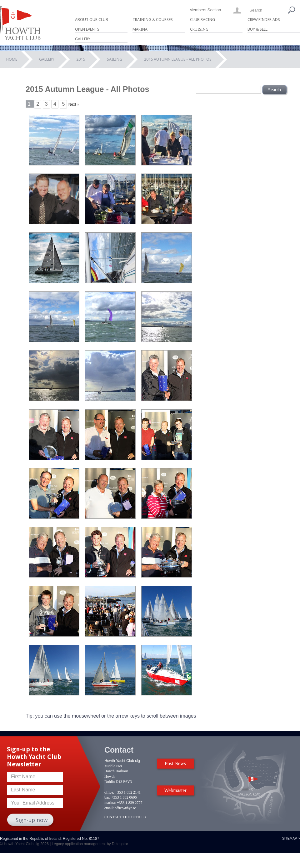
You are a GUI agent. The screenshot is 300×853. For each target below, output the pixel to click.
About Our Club (91, 19)
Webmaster (175, 790)
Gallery (82, 39)
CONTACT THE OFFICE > (125, 817)
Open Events (87, 29)
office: (109, 792)
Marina (140, 29)
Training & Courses (152, 19)
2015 (80, 59)
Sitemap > (291, 838)
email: (109, 808)
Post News (175, 763)
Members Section (205, 10)
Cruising (199, 29)
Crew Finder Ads (264, 19)
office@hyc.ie (125, 808)
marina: (110, 802)
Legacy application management (79, 844)
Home (11, 59)
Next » (73, 104)
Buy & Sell (258, 29)
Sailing (114, 59)
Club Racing (202, 19)
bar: (107, 797)
